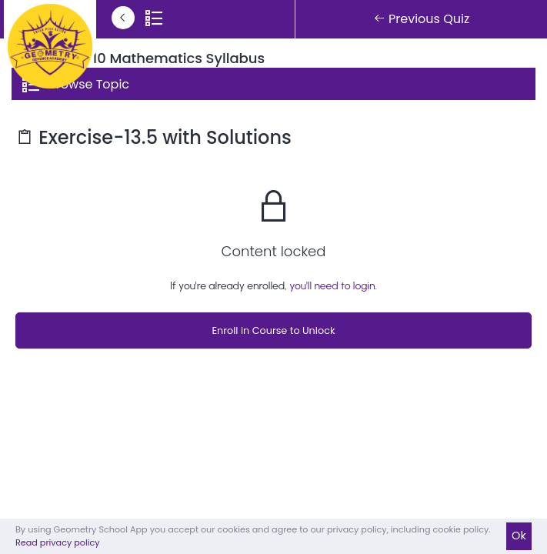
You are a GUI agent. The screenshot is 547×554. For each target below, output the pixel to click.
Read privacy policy (57, 542)
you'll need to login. (333, 285)
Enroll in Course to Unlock (273, 330)
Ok (519, 535)
